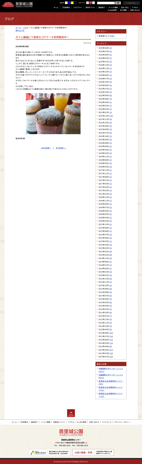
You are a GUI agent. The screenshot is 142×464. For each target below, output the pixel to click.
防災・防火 (125, 7)
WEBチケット (90, 7)
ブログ (25, 27)
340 (112, 36)
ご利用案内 (66, 7)
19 (111, 353)
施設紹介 (101, 7)
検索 (118, 3)
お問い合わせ (135, 10)
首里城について (59, 422)
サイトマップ (106, 422)
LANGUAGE (131, 3)
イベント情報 (113, 7)
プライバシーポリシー (122, 422)
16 (111, 356)
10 (111, 115)
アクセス (135, 7)
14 (111, 336)
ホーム (56, 7)
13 (111, 339)
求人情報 (123, 10)
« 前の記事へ (46, 148)
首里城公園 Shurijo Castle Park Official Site (17, 4)
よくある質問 (112, 10)
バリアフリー (77, 7)
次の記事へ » (61, 148)
